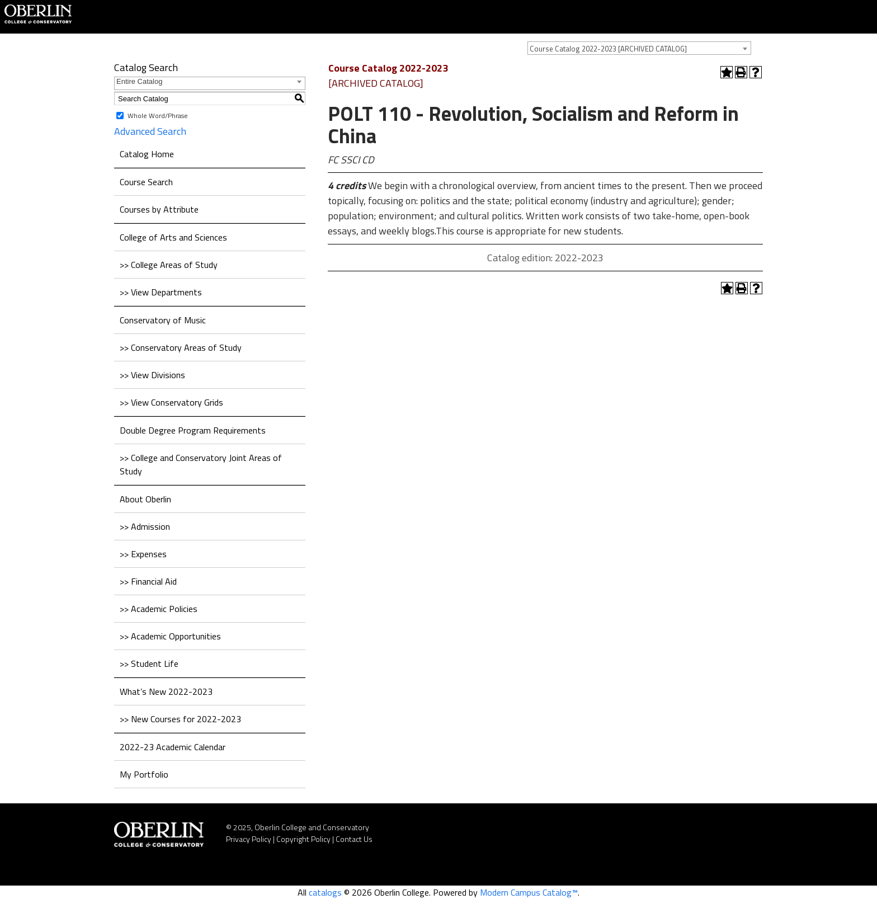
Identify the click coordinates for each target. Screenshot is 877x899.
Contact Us (354, 839)
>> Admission (145, 526)
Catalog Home (147, 154)
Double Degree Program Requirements (193, 430)
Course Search (146, 182)
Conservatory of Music (163, 320)
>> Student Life (149, 663)
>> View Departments (161, 292)
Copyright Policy (303, 839)
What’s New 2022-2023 (166, 691)
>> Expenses (143, 554)
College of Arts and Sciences (173, 237)
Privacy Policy (248, 839)
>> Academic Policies (158, 608)
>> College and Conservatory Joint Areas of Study (201, 464)
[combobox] (639, 48)
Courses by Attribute (159, 209)
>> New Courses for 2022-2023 (180, 719)
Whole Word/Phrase (158, 115)
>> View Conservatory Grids (171, 402)
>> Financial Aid (148, 581)
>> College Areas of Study (169, 264)
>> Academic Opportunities (170, 636)
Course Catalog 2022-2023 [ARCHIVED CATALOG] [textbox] (608, 48)
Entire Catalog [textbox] (139, 81)
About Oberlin (145, 499)
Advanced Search (150, 131)
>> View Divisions (152, 375)
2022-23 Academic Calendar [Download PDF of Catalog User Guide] (172, 747)
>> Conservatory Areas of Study (181, 347)
